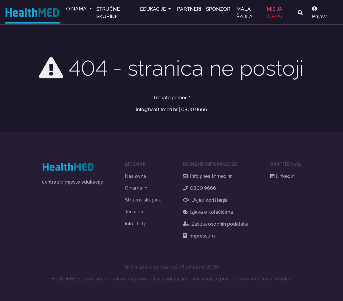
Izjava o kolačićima (208, 211)
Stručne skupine (143, 199)
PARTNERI (189, 8)
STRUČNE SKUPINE (108, 12)
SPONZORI (219, 8)
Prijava (320, 12)
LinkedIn (282, 176)
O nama (134, 187)
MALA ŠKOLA (244, 12)
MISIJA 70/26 (274, 12)
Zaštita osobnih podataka (216, 223)
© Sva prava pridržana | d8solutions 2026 (171, 266)
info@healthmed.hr (157, 109)
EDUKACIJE (153, 8)
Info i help (136, 223)
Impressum (199, 235)
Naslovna (135, 176)
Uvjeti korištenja (205, 199)
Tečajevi (134, 211)
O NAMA (77, 8)
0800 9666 (194, 109)
